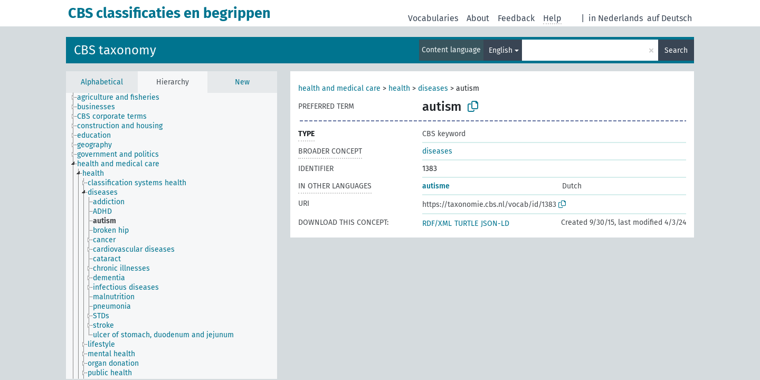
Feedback (516, 18)
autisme (436, 186)
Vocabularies (433, 18)
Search (676, 50)
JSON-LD (495, 223)
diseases (433, 88)
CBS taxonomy (115, 50)
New (242, 82)
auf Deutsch (669, 18)
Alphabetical (102, 82)
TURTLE (466, 223)
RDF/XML (437, 223)
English (500, 50)
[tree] (171, 236)
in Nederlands (615, 18)
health (399, 88)
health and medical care (339, 88)
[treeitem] (123, 97)
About (478, 18)
